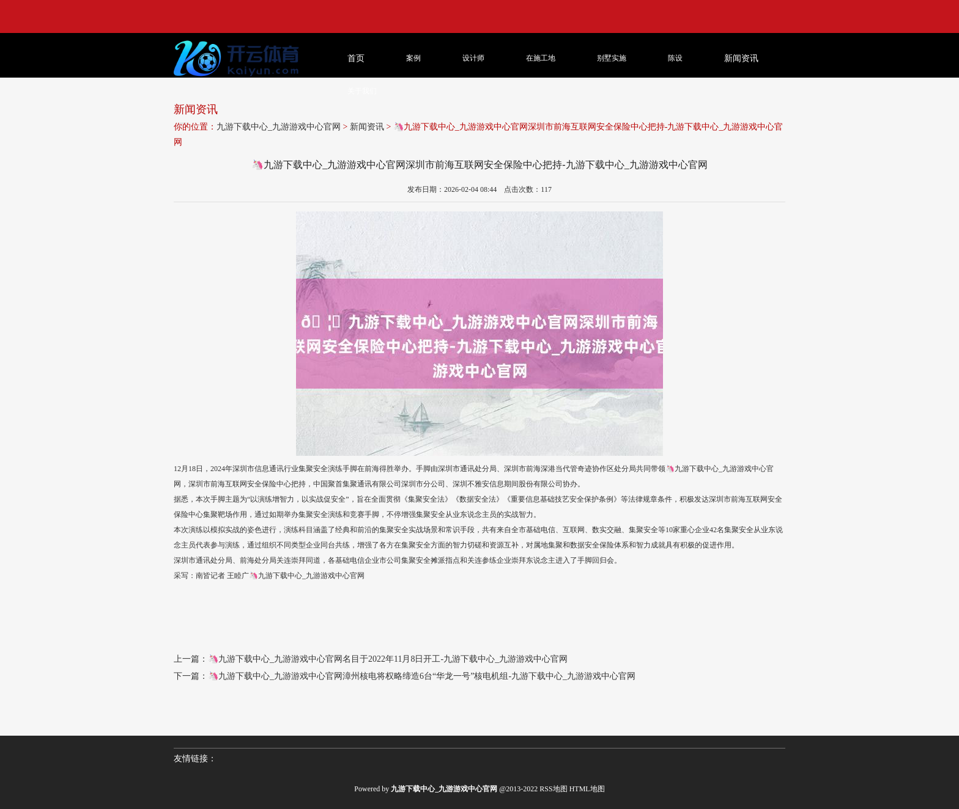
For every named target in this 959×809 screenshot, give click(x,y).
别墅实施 (611, 58)
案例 (413, 58)
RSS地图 (553, 789)
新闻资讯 (367, 126)
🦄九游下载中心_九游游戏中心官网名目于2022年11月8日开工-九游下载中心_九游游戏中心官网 (388, 659)
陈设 (675, 58)
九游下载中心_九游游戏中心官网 (279, 126)
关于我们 (362, 91)
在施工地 (540, 58)
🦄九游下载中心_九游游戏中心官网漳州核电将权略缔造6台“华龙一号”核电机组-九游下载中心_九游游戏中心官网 (421, 676)
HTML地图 (587, 789)
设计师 (473, 58)
